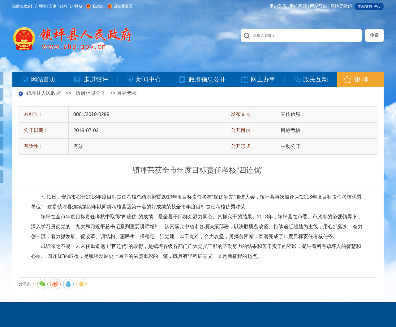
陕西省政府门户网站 (29, 6)
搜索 (374, 35)
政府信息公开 (90, 93)
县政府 (98, 6)
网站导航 (318, 6)
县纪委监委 (123, 6)
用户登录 (277, 6)
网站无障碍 (341, 6)
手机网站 (298, 6)
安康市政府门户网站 (65, 6)
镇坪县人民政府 (43, 93)
